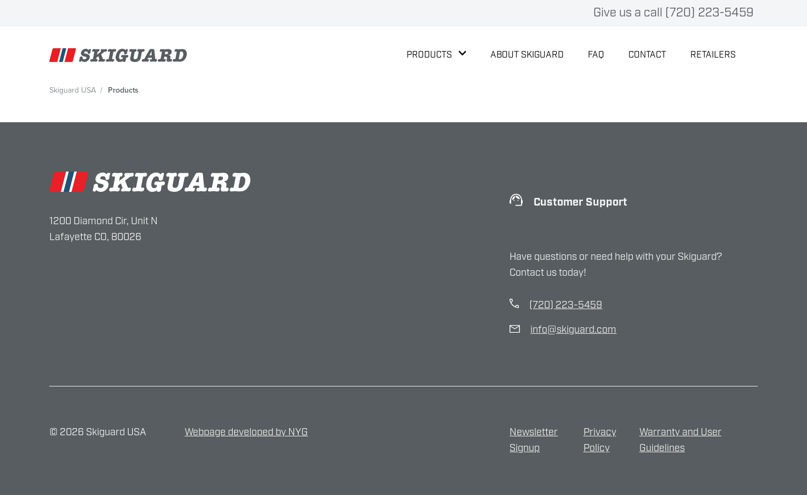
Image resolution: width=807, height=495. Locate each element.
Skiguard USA (72, 90)
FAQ (596, 55)
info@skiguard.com (573, 330)
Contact (647, 55)
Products (436, 55)
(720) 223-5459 (565, 305)
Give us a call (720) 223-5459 (673, 13)
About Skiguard (527, 55)
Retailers (713, 55)
